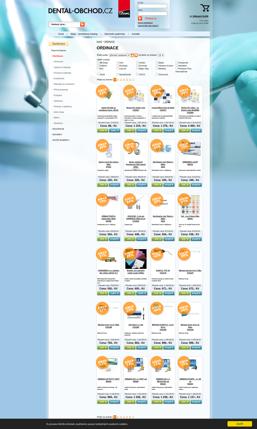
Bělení (56, 117)
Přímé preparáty (60, 89)
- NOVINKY (56, 134)
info (102, 130)
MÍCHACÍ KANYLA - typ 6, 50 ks (163, 327)
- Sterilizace (57, 56)
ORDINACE (109, 41)
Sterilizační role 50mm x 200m (163, 164)
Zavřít (240, 424)
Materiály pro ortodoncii (63, 84)
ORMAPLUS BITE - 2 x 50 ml (190, 381)
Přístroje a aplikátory (62, 106)
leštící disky (58, 112)
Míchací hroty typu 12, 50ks (190, 327)
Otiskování (58, 61)
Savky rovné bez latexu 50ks (109, 164)
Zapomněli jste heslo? (148, 25)
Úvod (61, 34)
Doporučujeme (58, 50)
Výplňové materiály (61, 67)
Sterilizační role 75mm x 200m (163, 218)
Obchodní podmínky (114, 34)
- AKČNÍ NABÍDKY (60, 140)
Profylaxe (57, 95)
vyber (114, 130)
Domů (99, 41)
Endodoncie (58, 78)
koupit (142, 130)
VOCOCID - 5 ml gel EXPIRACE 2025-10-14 (135, 218)
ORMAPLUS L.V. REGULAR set (163, 381)
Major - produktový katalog (84, 34)
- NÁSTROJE (57, 129)
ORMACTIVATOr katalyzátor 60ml (109, 218)
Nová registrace (145, 22)
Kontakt (135, 34)
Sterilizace (58, 101)
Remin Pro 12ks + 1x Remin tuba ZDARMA (190, 110)
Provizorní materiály (62, 73)
